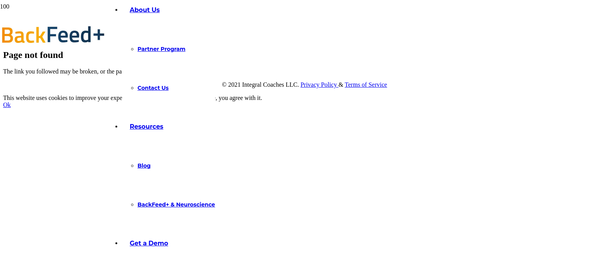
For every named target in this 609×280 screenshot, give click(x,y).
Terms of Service (366, 84)
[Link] (53, 44)
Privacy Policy (320, 84)
